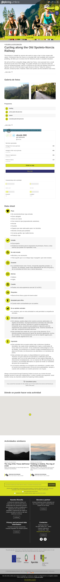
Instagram (45, 539)
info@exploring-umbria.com (43, 531)
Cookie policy (51, 571)
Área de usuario (51, 2)
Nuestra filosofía (16, 500)
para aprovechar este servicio (31, 491)
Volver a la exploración (13, 44)
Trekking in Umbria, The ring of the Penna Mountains (42, 465)
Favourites (55, 2)
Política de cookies (38, 577)
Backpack (58, 2)
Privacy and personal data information (17, 523)
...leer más (7, 72)
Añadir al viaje (30, 165)
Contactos (43, 522)
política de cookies (41, 493)
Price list (18, 139)
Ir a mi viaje (30, 37)
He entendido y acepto (30, 580)
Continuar (16, 517)
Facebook (41, 539)
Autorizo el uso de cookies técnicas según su (31, 493)
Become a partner (43, 500)
